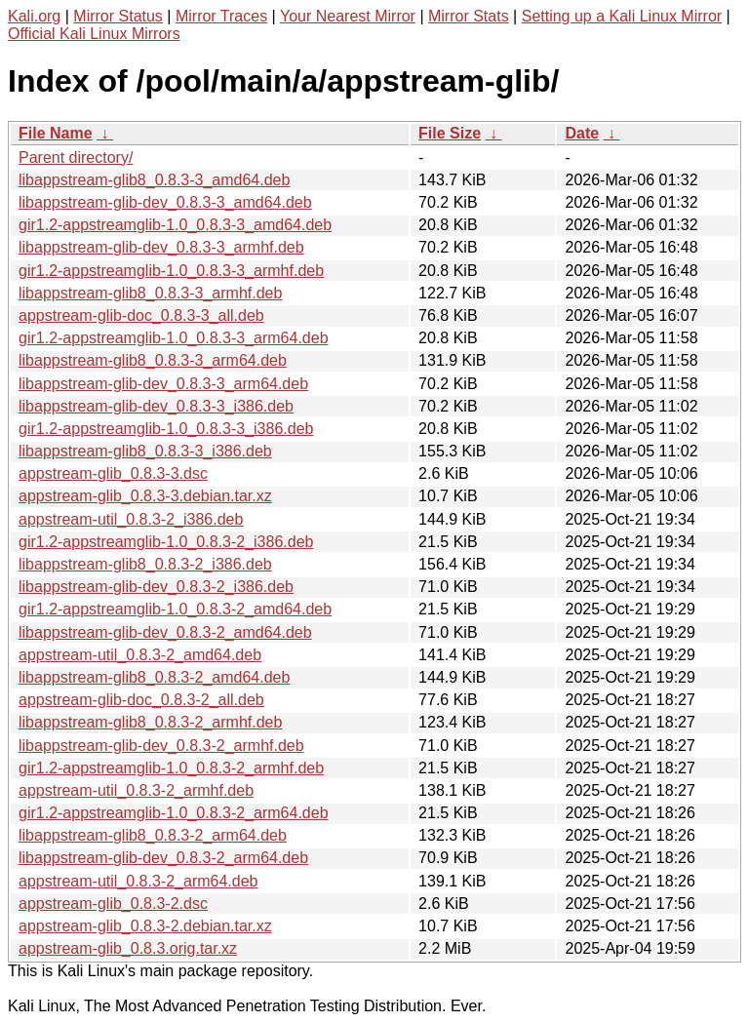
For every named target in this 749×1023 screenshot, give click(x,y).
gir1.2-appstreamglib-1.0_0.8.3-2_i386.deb (166, 541)
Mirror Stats (468, 16)
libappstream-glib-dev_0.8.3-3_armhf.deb (161, 247)
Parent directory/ (76, 157)
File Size (449, 133)
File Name (56, 133)
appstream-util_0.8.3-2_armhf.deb (136, 790)
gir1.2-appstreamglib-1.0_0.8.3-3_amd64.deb (175, 224)
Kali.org (34, 16)
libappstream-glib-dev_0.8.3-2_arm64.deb (163, 857)
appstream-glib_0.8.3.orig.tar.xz (128, 948)
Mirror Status (118, 16)
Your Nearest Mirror (347, 16)
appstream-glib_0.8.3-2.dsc (113, 903)
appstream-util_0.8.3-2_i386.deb (131, 519)
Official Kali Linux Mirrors (94, 33)
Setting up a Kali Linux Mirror (622, 16)
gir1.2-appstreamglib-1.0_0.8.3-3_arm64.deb (174, 338)
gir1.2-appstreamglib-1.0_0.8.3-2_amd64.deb (175, 609)
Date (582, 133)
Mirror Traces (221, 16)
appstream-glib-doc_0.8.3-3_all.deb (141, 315)
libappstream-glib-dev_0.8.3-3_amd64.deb (165, 202)
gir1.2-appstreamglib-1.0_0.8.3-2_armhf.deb (171, 768)
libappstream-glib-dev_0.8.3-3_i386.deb (156, 406)
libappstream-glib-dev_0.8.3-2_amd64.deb (165, 632)
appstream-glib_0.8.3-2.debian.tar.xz (145, 926)
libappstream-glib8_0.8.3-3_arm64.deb (153, 360)
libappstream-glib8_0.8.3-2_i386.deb (145, 564)
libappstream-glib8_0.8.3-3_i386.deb (145, 451)
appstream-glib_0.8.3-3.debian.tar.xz (145, 496)
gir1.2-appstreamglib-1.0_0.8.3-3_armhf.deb (171, 270)
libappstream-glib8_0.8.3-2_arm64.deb (153, 835)
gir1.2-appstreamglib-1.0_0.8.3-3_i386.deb (166, 428)
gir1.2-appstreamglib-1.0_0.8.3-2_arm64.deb (174, 813)
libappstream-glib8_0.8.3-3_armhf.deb (150, 293)
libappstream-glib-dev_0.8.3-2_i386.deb (156, 586)
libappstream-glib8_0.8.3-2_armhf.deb (150, 722)
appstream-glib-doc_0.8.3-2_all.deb (141, 699)
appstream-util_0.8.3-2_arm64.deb (138, 881)
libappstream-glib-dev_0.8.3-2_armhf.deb (161, 745)
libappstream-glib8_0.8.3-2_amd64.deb (154, 677)
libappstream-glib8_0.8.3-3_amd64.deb (154, 180)
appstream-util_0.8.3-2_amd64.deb (140, 655)
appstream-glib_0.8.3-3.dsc (113, 473)
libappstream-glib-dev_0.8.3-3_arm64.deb (163, 383)
